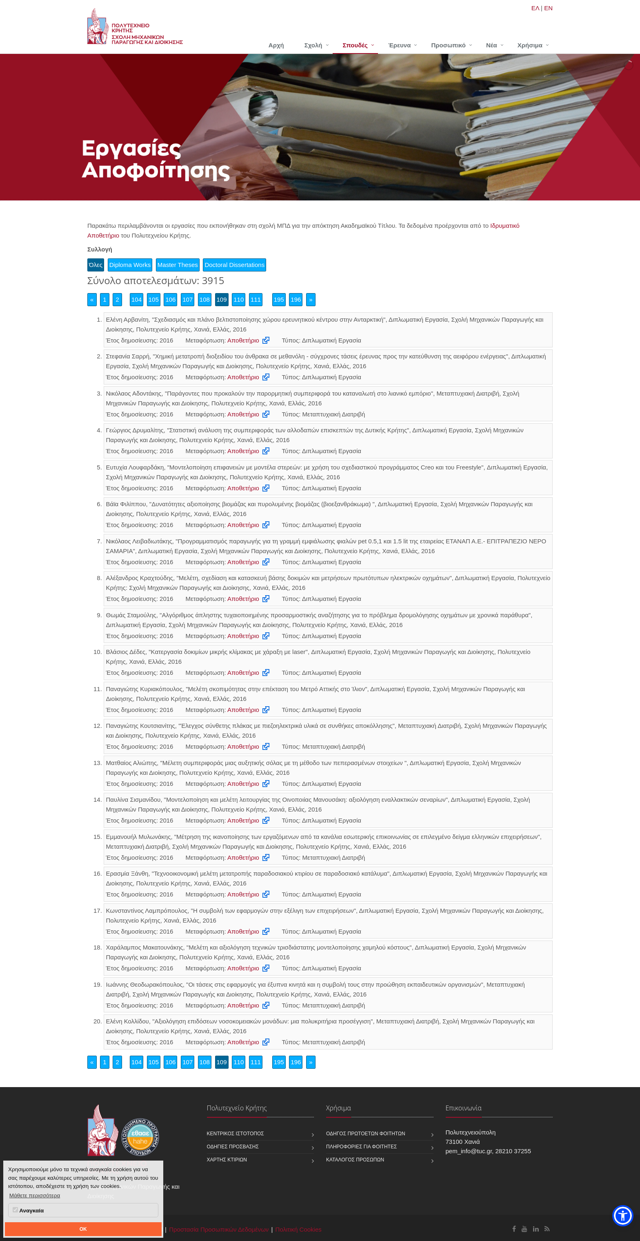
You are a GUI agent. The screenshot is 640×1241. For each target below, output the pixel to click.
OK (83, 1229)
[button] (623, 1216)
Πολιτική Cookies (299, 1229)
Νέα (491, 45)
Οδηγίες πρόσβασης (233, 1147)
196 (296, 299)
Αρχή (276, 45)
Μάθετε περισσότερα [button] (34, 1195)
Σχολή (313, 45)
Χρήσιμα (530, 45)
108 (205, 299)
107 (187, 299)
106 (170, 299)
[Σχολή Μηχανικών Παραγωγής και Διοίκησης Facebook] (514, 1228)
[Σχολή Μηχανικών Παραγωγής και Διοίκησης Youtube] (524, 1228)
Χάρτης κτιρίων (227, 1160)
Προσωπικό (448, 45)
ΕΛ (535, 7)
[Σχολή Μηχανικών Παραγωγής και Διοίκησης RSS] (547, 1228)
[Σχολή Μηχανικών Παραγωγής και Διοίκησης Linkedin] (536, 1228)
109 (222, 299)
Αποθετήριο (243, 340)
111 (256, 299)
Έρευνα (399, 45)
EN (548, 7)
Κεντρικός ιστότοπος (235, 1133)
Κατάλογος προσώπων (355, 1160)
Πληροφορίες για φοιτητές (361, 1147)
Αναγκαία (28, 1210)
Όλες (95, 264)
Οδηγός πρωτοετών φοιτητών (365, 1133)
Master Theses (178, 264)
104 (136, 299)
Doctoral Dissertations (234, 264)
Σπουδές (355, 45)
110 (238, 299)
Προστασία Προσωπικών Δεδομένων (219, 1229)
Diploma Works (130, 264)
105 (154, 299)
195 (279, 299)
